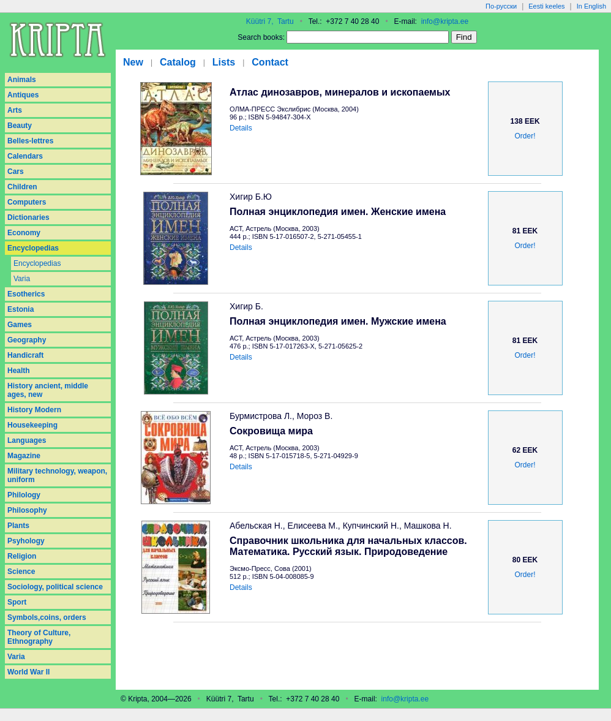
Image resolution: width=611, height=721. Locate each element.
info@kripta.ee (445, 21)
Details (241, 128)
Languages (26, 440)
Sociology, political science (55, 587)
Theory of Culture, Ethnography (38, 637)
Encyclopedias (33, 248)
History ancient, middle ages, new (47, 390)
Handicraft (25, 355)
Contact (270, 62)
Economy (23, 232)
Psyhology (26, 541)
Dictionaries (28, 217)
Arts (14, 110)
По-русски (501, 6)
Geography (26, 340)
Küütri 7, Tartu (270, 21)
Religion (21, 556)
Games (19, 324)
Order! (525, 136)
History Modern (34, 410)
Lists (223, 62)
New (133, 62)
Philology (23, 495)
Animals (21, 79)
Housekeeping (32, 425)
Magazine (23, 455)
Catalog (178, 62)
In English (591, 6)
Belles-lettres (30, 141)
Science (21, 571)
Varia (21, 278)
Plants (18, 525)
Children (22, 187)
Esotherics (26, 294)
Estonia (20, 309)
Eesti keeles (546, 6)
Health (18, 370)
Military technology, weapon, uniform (57, 475)
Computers (26, 202)
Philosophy (27, 510)
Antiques (23, 95)
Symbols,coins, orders (46, 617)
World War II (28, 672)
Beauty (19, 125)
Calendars (25, 156)
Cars (15, 171)
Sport (16, 602)
